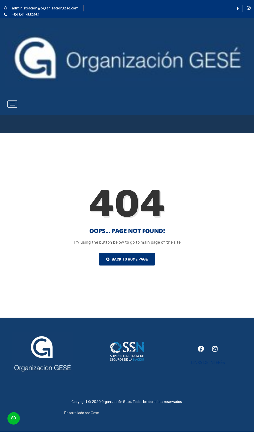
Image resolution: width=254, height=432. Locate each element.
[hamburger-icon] (12, 104)
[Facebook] (238, 8)
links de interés (208, 362)
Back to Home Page (127, 259)
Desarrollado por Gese (81, 413)
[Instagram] (249, 8)
